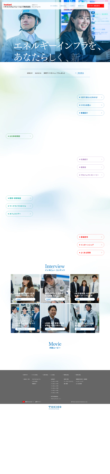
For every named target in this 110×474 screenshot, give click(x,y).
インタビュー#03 (54, 459)
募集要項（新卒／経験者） (81, 453)
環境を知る (81, 6)
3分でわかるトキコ (36, 453)
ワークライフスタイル (68, 455)
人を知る (72, 6)
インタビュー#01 (54, 455)
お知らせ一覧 (26, 453)
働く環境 (66, 457)
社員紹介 (53, 453)
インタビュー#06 (54, 466)
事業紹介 (34, 457)
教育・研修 (66, 453)
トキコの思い (35, 455)
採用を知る (78, 448)
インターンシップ (79, 455)
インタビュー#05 (54, 464)
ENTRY (94, 6)
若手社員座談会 (54, 470)
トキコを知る (54, 6)
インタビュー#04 (54, 462)
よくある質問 (79, 457)
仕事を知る (63, 6)
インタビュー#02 (54, 457)
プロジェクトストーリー (56, 472)
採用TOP (25, 448)
